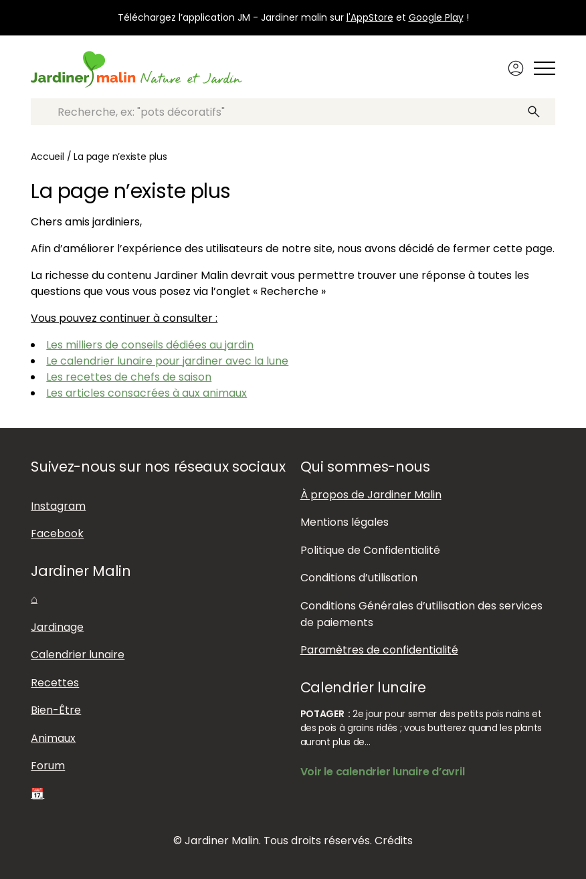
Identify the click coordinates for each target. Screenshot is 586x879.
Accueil (47, 156)
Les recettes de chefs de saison (128, 377)
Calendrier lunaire (77, 654)
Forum (48, 765)
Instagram (58, 506)
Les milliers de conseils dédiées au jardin (150, 345)
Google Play (436, 17)
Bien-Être (56, 710)
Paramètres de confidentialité (379, 650)
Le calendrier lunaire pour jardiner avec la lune (167, 361)
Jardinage (57, 627)
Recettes (55, 682)
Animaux (53, 738)
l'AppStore (370, 17)
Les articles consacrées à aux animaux (146, 393)
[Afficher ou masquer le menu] (544, 68)
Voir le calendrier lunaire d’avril (382, 771)
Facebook (57, 533)
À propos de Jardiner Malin (371, 494)
